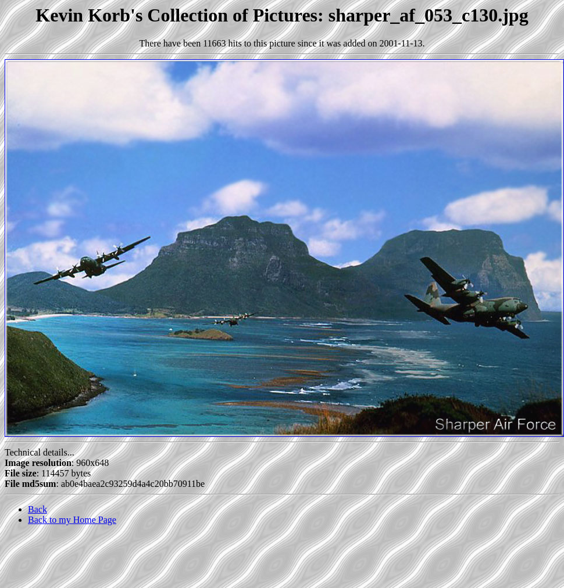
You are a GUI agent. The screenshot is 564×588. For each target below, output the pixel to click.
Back (37, 509)
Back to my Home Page (72, 520)
